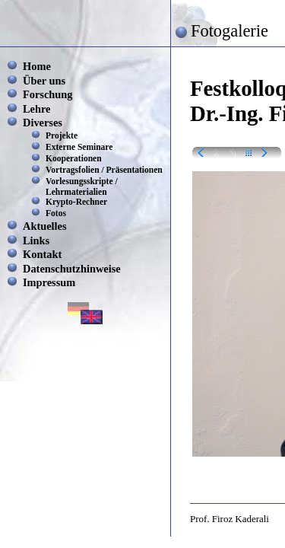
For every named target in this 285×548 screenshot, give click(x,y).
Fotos (56, 213)
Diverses (42, 122)
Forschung (48, 94)
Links (36, 240)
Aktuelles (45, 226)
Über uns (44, 81)
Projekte (62, 135)
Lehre (37, 109)
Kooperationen (74, 158)
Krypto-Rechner (76, 201)
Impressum (49, 282)
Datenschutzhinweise (72, 269)
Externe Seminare (79, 146)
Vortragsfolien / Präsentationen (104, 169)
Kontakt (42, 254)
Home (37, 66)
